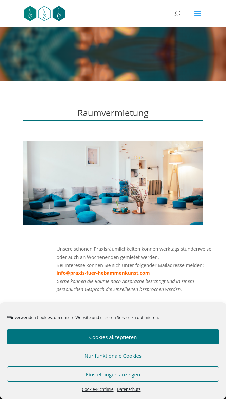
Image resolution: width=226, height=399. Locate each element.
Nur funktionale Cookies (113, 355)
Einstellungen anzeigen (113, 374)
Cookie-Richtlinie (98, 389)
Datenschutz (129, 389)
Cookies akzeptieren (113, 337)
